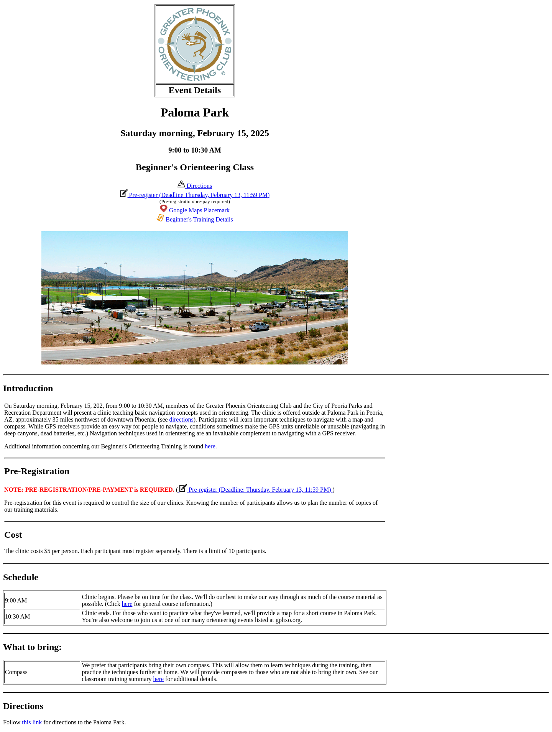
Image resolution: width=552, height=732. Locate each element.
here (210, 446)
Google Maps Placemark (195, 210)
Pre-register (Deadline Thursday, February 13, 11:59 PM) (195, 195)
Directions (194, 185)
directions (181, 419)
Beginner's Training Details (194, 219)
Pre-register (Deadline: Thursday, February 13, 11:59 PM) (255, 489)
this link (32, 722)
